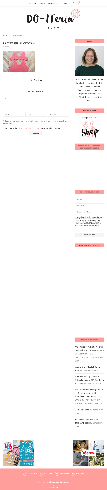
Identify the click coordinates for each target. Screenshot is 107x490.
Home (29, 3)
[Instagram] (51, 28)
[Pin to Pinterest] (38, 80)
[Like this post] (32, 80)
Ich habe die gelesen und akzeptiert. (33, 128)
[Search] (73, 3)
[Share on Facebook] (34, 80)
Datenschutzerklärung (28, 128)
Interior (51, 3)
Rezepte (42, 3)
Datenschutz (64, 482)
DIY (35, 3)
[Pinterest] (54, 28)
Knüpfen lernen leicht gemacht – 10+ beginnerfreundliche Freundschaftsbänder (89, 393)
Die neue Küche (82, 410)
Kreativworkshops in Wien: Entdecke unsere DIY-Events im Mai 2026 (89, 380)
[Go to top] (53, 487)
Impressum (55, 482)
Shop (58, 3)
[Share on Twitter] (36, 80)
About (65, 3)
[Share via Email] (41, 80)
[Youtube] (58, 28)
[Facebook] (48, 28)
